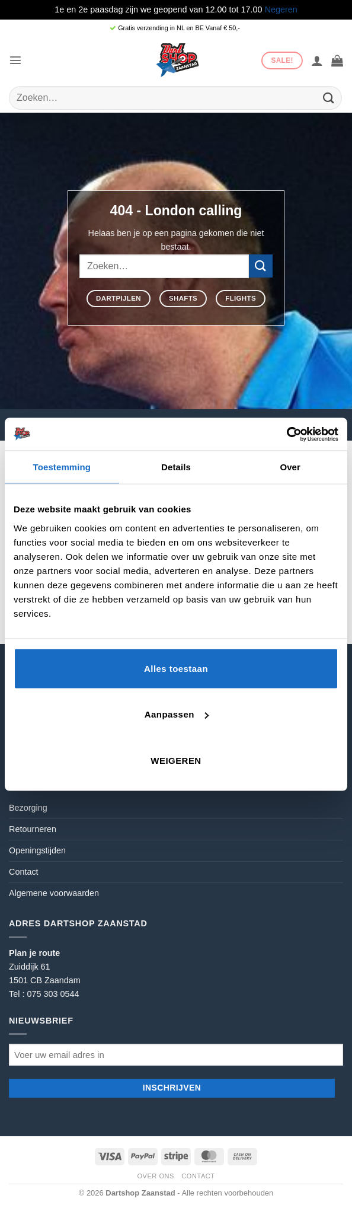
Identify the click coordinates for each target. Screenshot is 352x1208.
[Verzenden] (329, 97)
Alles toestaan (176, 668)
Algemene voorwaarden (54, 893)
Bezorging (28, 807)
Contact (24, 871)
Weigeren (176, 760)
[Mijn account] (317, 60)
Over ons (155, 1176)
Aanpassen (177, 714)
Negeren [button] (281, 9)
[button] (15, 60)
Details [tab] (176, 467)
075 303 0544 (53, 994)
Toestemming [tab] (62, 467)
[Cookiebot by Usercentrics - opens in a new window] (286, 434)
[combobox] (175, 98)
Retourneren (32, 829)
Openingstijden (37, 850)
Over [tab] (290, 467)
